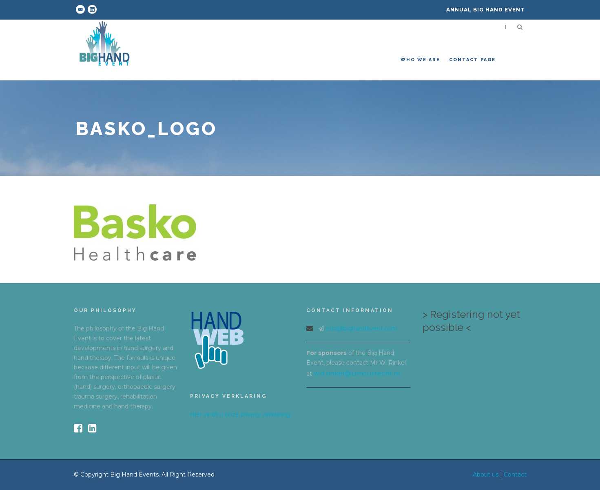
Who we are (420, 59)
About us (485, 474)
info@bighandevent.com (361, 328)
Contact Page (472, 59)
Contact (515, 474)
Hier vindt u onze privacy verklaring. (240, 414)
